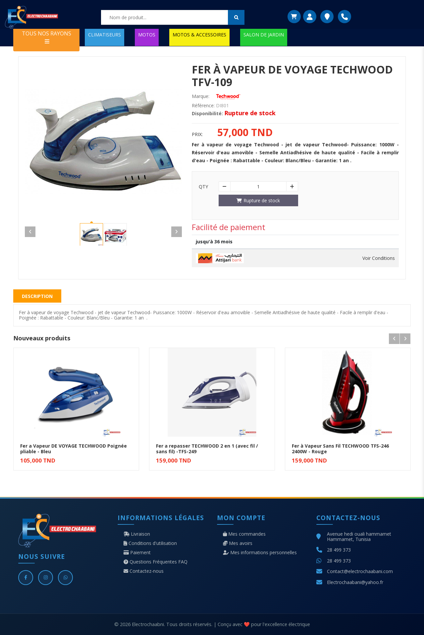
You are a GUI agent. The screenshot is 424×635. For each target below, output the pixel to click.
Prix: (197, 134)
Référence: (203, 105)
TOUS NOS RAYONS (46, 37)
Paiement (137, 552)
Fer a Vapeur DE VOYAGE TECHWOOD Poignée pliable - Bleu (73, 449)
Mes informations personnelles (260, 552)
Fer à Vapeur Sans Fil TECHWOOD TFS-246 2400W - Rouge (340, 449)
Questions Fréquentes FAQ (155, 561)
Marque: (200, 96)
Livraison (137, 534)
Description (37, 296)
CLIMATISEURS (104, 34)
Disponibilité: (207, 113)
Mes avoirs (237, 543)
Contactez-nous (144, 571)
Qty (203, 186)
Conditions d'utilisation (150, 543)
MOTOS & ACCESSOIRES (199, 34)
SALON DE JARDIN (263, 34)
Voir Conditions (378, 258)
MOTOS (146, 34)
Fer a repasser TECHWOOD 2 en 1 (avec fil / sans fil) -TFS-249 (207, 449)
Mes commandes (244, 534)
